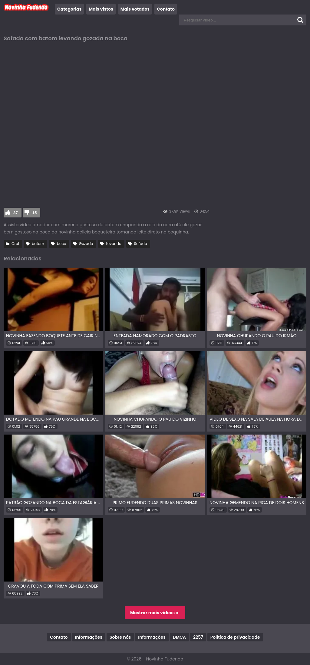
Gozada (86, 243)
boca (61, 243)
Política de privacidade (235, 637)
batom (38, 243)
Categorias (69, 9)
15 (34, 212)
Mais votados (135, 9)
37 (15, 212)
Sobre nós (120, 637)
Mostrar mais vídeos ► (155, 613)
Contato (166, 9)
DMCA (179, 637)
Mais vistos (101, 9)
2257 (198, 637)
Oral (15, 243)
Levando (113, 243)
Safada (140, 243)
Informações (88, 637)
